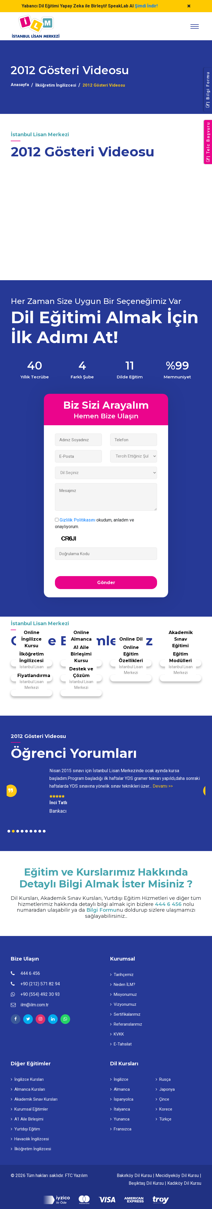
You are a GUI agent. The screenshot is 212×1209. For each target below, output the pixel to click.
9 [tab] (44, 831)
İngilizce (119, 1079)
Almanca (120, 1089)
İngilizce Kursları (27, 1079)
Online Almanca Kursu (81, 639)
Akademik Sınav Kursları (34, 1099)
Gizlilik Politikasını (77, 520)
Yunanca (119, 1119)
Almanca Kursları (28, 1089)
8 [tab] (39, 831)
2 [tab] (13, 831)
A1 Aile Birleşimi (27, 1119)
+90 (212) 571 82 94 (40, 983)
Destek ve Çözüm (81, 672)
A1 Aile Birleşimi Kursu (81, 654)
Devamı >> (163, 786)
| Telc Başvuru (208, 142)
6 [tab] (31, 831)
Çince (162, 1099)
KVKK (117, 1034)
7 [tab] (35, 831)
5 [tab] (26, 831)
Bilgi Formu (101, 910)
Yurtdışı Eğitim (25, 1129)
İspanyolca (121, 1099)
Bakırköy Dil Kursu (134, 1175)
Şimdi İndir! (146, 6)
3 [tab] (17, 831)
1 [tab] (8, 831)
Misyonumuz (123, 994)
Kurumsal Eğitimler (29, 1109)
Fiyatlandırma (33, 675)
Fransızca (120, 1129)
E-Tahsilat (121, 1044)
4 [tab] (22, 831)
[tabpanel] (106, 791)
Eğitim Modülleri (180, 657)
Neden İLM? (122, 984)
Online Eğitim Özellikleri (131, 654)
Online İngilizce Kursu (31, 639)
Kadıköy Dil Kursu (184, 1183)
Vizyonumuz (123, 1004)
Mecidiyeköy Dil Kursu (177, 1175)
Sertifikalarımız (125, 1014)
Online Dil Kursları (131, 642)
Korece (164, 1109)
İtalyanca (120, 1109)
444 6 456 (168, 904)
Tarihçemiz (122, 974)
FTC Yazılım (76, 1175)
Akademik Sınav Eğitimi (181, 639)
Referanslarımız (126, 1024)
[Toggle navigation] (194, 26)
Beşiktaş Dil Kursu (146, 1183)
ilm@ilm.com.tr (34, 1004)
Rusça (163, 1079)
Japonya (165, 1089)
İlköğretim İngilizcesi (55, 85)
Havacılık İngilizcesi (30, 1138)
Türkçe (163, 1119)
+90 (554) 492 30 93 (40, 994)
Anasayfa (20, 84)
